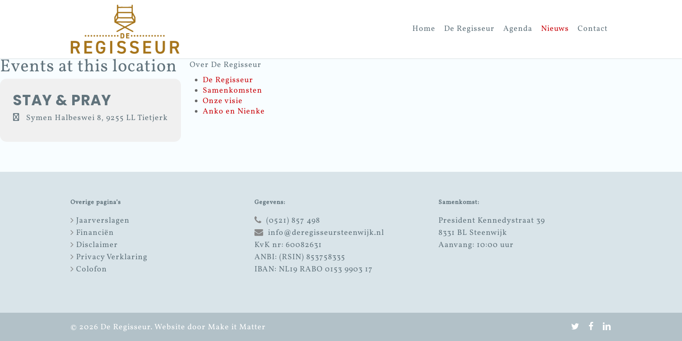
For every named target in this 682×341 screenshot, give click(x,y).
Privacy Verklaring (111, 257)
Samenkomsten (232, 90)
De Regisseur (228, 80)
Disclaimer (97, 245)
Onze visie (223, 101)
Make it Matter (237, 327)
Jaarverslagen (103, 220)
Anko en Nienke (234, 111)
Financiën (95, 232)
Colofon (91, 269)
